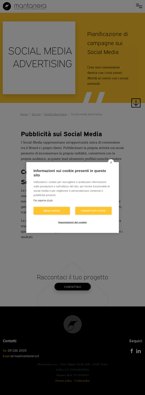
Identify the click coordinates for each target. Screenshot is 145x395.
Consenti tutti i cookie (93, 211)
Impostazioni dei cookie (72, 222)
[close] (111, 162)
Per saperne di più (43, 200)
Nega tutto (52, 211)
